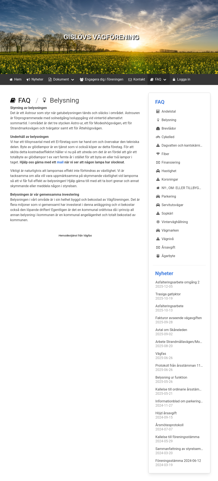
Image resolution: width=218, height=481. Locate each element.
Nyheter (34, 79)
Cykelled (164, 136)
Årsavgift (165, 247)
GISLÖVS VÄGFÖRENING (101, 37)
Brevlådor (165, 128)
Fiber (162, 153)
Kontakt (136, 79)
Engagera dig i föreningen (101, 79)
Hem (15, 79)
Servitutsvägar (169, 204)
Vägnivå (164, 238)
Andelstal (165, 111)
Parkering (165, 196)
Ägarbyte (165, 255)
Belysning (165, 119)
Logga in (180, 79)
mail (60, 162)
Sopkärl (164, 213)
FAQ (155, 79)
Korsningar (166, 179)
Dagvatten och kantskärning (179, 145)
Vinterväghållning (171, 221)
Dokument (58, 79)
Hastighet (165, 170)
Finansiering (167, 162)
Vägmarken (167, 230)
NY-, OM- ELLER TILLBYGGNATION (180, 187)
